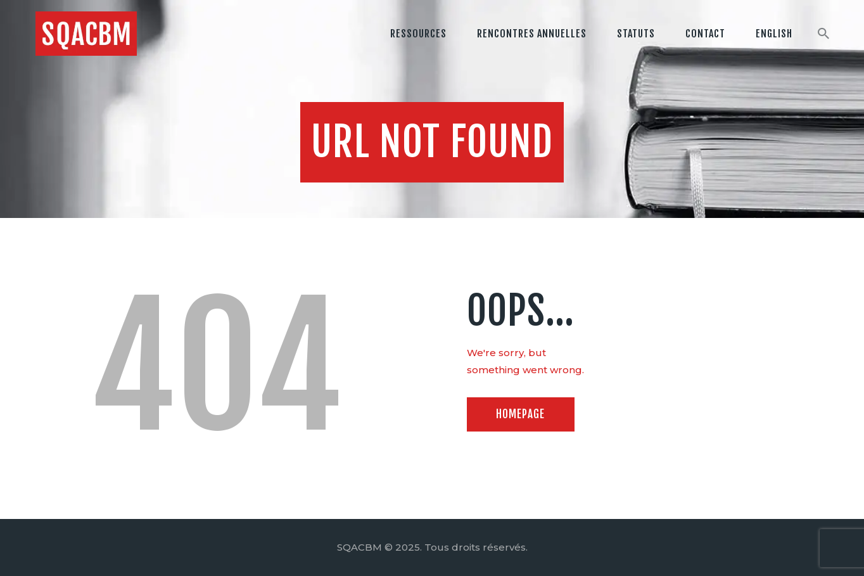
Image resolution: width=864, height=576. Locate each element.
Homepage (520, 414)
